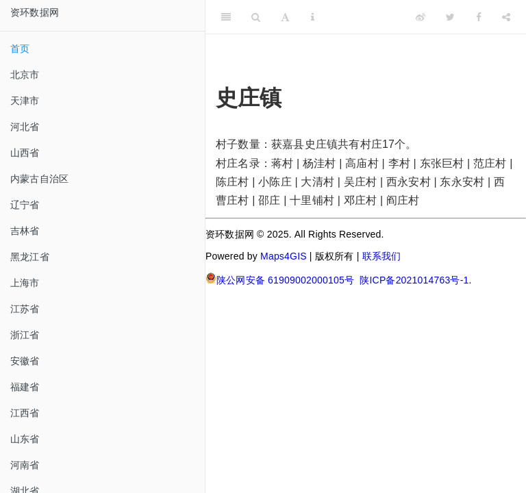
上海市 (25, 282)
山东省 (25, 438)
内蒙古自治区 (39, 178)
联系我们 (381, 256)
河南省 (25, 464)
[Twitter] (450, 17)
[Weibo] (420, 17)
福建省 (25, 386)
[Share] (506, 17)
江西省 (25, 412)
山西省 (25, 152)
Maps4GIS (283, 256)
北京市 (25, 74)
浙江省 (25, 334)
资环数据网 (34, 12)
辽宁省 (25, 204)
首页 (19, 48)
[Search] (256, 17)
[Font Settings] (285, 17)
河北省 (25, 126)
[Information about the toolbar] (313, 17)
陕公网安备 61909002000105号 (279, 279)
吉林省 (25, 230)
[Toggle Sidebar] (226, 17)
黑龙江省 (29, 256)
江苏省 (25, 308)
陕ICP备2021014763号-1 (414, 280)
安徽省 (25, 360)
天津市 (25, 100)
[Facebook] (479, 17)
